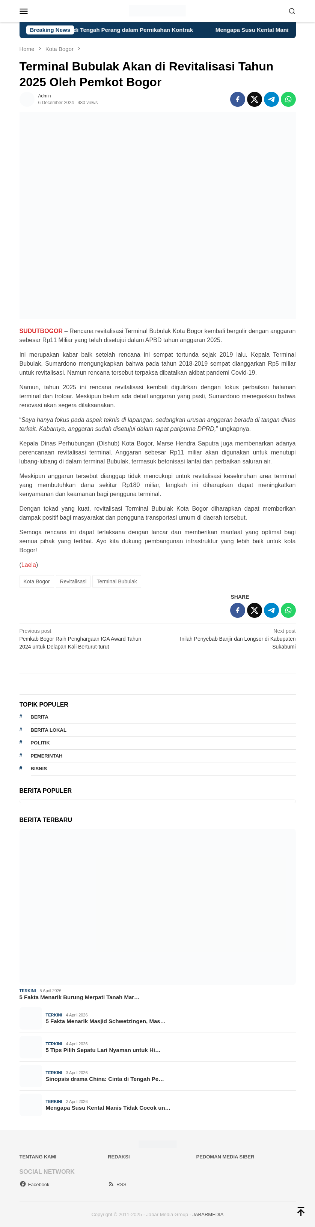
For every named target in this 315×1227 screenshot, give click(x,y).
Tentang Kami (38, 1157)
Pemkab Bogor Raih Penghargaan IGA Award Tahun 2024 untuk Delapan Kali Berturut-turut (86, 638)
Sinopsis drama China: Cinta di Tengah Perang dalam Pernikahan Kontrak (107, 30)
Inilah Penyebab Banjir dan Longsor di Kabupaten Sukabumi (229, 638)
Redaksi (119, 1157)
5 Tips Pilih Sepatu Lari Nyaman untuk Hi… (103, 1050)
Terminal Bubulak (116, 581)
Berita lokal (48, 730)
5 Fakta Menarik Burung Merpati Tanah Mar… (80, 997)
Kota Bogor (37, 581)
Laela (28, 565)
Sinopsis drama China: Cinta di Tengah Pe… (105, 1079)
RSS (117, 1184)
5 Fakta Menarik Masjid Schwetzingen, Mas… (106, 1021)
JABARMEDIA (207, 1214)
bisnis (39, 768)
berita (39, 717)
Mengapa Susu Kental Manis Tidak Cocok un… (108, 1107)
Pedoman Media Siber (225, 1157)
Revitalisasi (73, 581)
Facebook (35, 1184)
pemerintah (47, 756)
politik (40, 743)
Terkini (28, 990)
